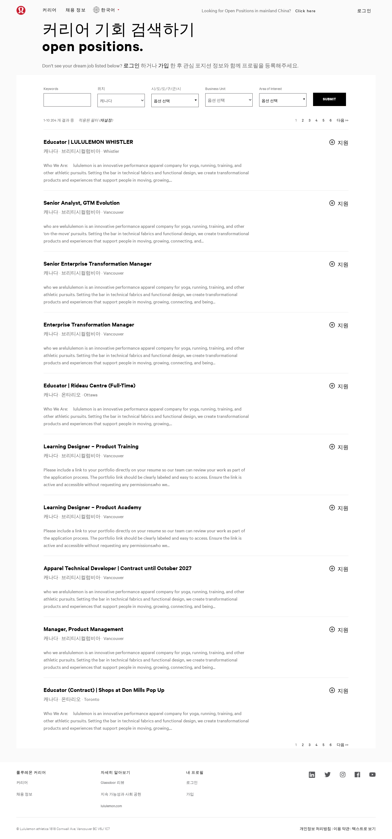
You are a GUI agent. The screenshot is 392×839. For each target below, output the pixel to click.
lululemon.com (111, 805)
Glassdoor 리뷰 (112, 782)
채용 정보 (76, 10)
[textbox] (175, 100)
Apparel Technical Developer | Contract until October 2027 (118, 567)
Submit (329, 99)
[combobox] (175, 100)
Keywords (51, 88)
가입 (163, 65)
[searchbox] (280, 100)
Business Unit (215, 88)
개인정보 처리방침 (315, 828)
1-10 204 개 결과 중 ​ (59, 119)
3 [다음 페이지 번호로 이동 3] (309, 119)
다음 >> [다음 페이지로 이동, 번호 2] (342, 119)
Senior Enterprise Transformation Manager (98, 263)
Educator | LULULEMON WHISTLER (88, 141)
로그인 (364, 10)
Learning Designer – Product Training (91, 446)
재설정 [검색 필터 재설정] (106, 119)
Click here (305, 10)
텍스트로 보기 (364, 828)
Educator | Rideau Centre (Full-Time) (89, 385)
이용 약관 (341, 828)
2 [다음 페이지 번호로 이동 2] (303, 119)
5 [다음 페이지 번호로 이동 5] (323, 119)
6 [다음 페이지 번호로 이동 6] (331, 119)
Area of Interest (270, 88)
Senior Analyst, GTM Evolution (82, 202)
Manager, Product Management (83, 628)
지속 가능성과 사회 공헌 (121, 793)
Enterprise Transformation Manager (89, 324)
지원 (343, 142)
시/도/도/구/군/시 (174, 88)
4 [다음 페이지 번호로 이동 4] (316, 119)
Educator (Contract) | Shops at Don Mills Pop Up (104, 689)
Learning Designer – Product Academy (92, 507)
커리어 (49, 10)
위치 (101, 88)
